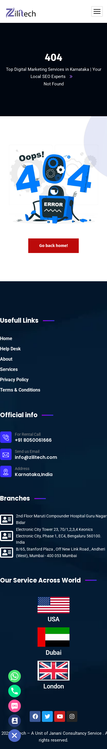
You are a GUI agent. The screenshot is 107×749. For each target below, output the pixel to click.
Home (6, 338)
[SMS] (14, 706)
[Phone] (14, 691)
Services (9, 369)
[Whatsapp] (14, 676)
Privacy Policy (14, 379)
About (6, 359)
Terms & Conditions (20, 390)
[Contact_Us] (14, 720)
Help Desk (10, 349)
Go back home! (53, 245)
